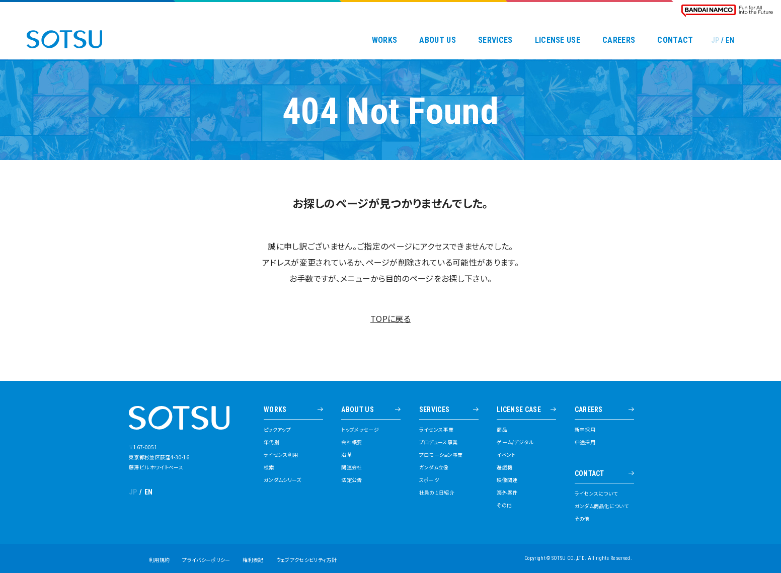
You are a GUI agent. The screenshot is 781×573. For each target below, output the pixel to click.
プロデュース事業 (438, 442)
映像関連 (507, 479)
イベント (506, 454)
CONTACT (675, 40)
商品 (502, 429)
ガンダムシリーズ (282, 479)
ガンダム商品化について (602, 506)
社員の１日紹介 (436, 492)
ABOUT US (437, 40)
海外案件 (507, 492)
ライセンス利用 (281, 454)
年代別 (271, 442)
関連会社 (351, 467)
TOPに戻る (390, 318)
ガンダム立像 (434, 467)
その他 (504, 505)
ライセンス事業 (436, 429)
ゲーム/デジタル (515, 442)
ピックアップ (277, 429)
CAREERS (618, 40)
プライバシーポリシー (206, 559)
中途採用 (585, 442)
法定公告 (351, 479)
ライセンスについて (596, 493)
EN (730, 40)
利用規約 (159, 559)
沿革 (346, 454)
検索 (269, 467)
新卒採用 (585, 429)
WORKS (385, 40)
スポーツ (429, 479)
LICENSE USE (558, 40)
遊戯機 (504, 467)
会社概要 (351, 442)
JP (715, 40)
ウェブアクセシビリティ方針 (306, 559)
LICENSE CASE (519, 410)
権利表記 (253, 559)
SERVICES (495, 40)
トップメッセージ (360, 429)
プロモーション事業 (441, 454)
